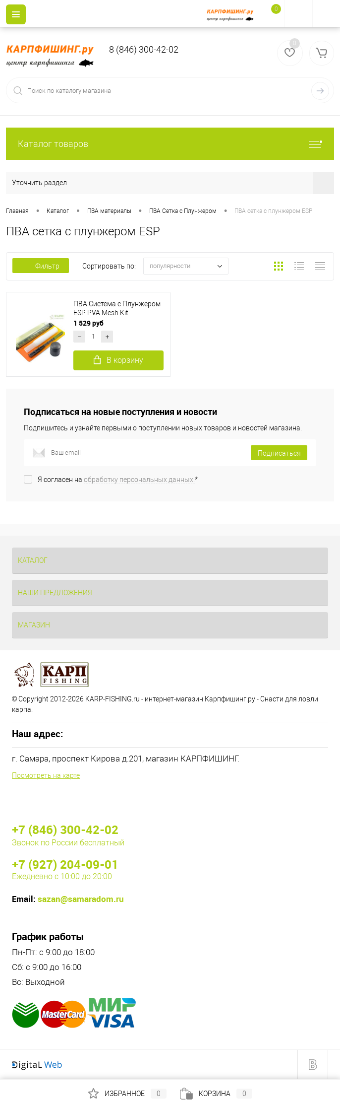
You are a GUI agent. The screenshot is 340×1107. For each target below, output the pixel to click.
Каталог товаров (170, 144)
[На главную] (232, 13)
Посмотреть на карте (46, 775)
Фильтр (40, 266)
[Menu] (16, 14)
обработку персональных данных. (139, 480)
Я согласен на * (118, 480)
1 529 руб (89, 323)
